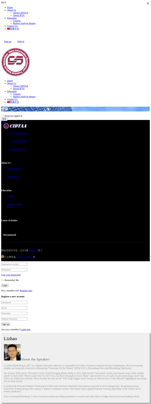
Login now (25, 329)
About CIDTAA (20, 12)
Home (10, 7)
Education (12, 18)
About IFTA (18, 15)
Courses (17, 20)
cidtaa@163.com (17, 149)
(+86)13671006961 (18, 141)
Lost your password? (11, 275)
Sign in (20, 41)
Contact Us (12, 26)
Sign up (7, 41)
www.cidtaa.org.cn (18, 133)
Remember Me (10, 280)
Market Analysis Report (24, 23)
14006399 (33, 250)
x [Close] (148, 3)
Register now (26, 290)
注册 (3, 122)
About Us (11, 10)
